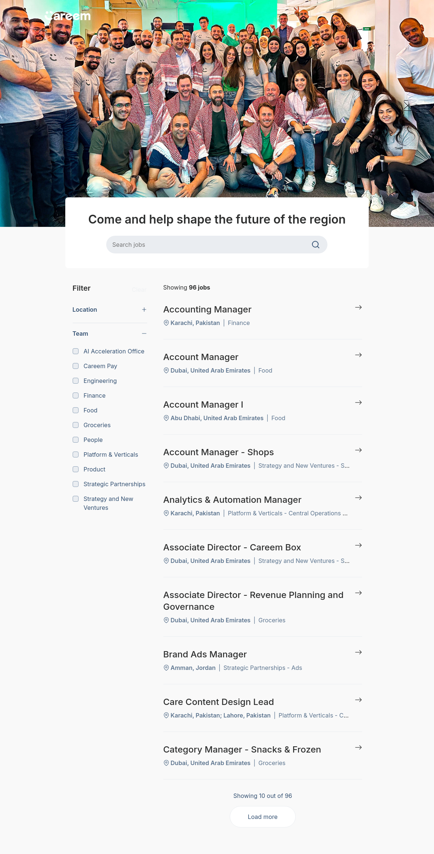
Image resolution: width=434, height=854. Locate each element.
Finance (89, 395)
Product (89, 469)
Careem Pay (95, 366)
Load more (263, 816)
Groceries (92, 425)
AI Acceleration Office (109, 351)
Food (85, 410)
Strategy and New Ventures (103, 503)
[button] (110, 309)
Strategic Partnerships (109, 484)
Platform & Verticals (105, 454)
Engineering (95, 380)
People (88, 439)
